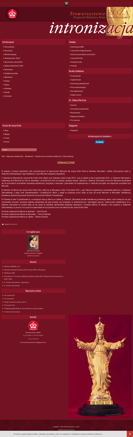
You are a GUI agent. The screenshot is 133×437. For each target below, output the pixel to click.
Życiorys (74, 105)
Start (3, 156)
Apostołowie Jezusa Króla (13, 62)
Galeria (6, 85)
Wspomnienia (75, 113)
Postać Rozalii (76, 76)
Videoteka (7, 88)
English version (76, 95)
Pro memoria (75, 120)
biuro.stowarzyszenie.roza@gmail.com (33, 342)
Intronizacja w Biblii (77, 47)
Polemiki (74, 66)
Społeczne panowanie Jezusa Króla (83, 54)
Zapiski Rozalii (76, 80)
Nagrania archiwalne (78, 116)
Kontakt (7, 92)
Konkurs (7, 81)
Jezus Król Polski (77, 58)
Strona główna (9, 47)
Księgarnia (74, 130)
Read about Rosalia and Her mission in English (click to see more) (33, 253)
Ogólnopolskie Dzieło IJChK (13, 66)
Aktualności (8, 77)
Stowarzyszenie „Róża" (12, 58)
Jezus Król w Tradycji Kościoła (81, 51)
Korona (6, 142)
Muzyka (7, 134)
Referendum (8, 70)
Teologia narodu (76, 62)
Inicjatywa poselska (11, 73)
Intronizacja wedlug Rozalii (80, 84)
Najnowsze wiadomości (15, 156)
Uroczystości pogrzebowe (80, 109)
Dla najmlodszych (77, 91)
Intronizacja (8, 51)
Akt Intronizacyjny (10, 54)
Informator (8, 96)
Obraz (6, 130)
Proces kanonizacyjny (78, 87)
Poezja (6, 138)
